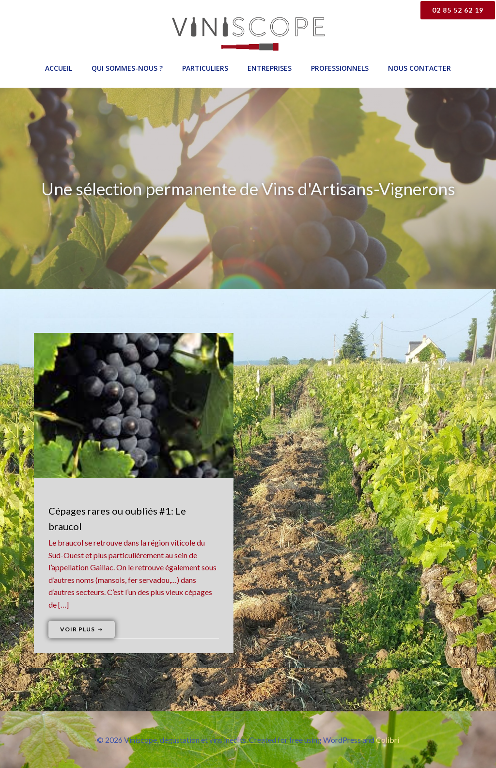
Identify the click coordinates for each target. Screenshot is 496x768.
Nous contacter (419, 68)
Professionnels (340, 68)
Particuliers (205, 68)
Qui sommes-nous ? (127, 68)
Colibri (387, 739)
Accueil (58, 68)
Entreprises (270, 68)
